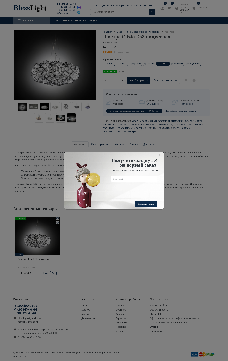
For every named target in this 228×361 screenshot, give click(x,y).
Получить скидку (146, 204)
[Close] (159, 155)
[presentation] (134, 190)
